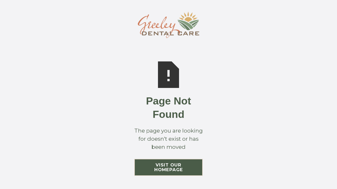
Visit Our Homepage (168, 167)
